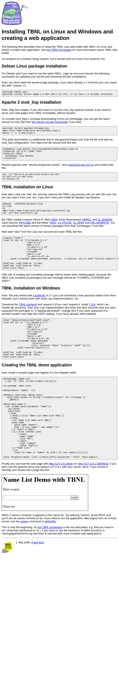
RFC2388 (25, 234)
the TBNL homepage (59, 49)
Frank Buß (37, 595)
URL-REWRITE (99, 234)
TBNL (52, 234)
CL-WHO (78, 234)
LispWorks (39, 315)
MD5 (54, 230)
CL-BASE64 (105, 230)
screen (24, 574)
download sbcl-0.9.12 (81, 171)
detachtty (50, 574)
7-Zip (92, 324)
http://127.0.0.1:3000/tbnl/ (93, 516)
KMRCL (86, 230)
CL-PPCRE (65, 234)
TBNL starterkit (28, 324)
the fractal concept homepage (50, 123)
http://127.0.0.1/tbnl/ (61, 516)
